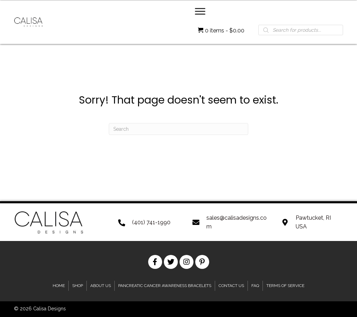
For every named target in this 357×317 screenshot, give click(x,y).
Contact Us (231, 285)
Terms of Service (285, 285)
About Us (100, 285)
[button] (155, 262)
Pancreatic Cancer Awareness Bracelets (164, 285)
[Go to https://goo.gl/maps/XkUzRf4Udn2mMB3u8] (312, 222)
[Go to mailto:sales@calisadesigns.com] (229, 222)
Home (59, 285)
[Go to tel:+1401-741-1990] (148, 222)
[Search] (178, 129)
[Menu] (200, 11)
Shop (77, 285)
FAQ (255, 285)
